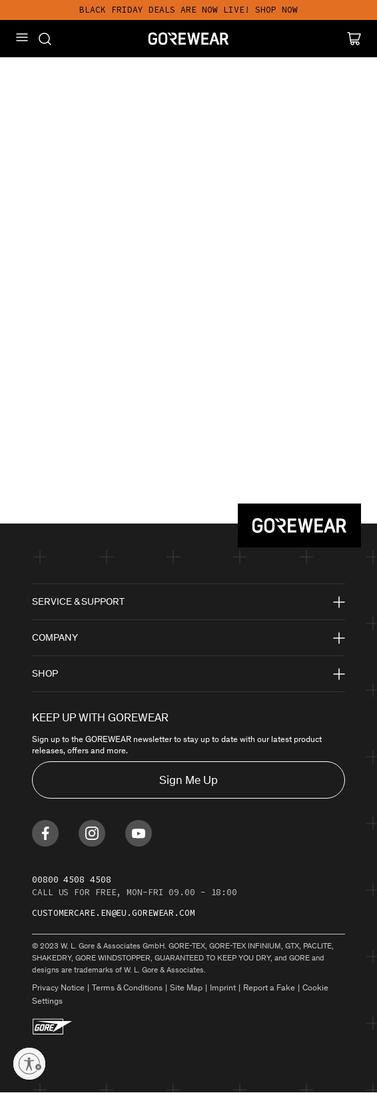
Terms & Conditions (127, 987)
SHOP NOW (276, 9)
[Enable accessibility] (29, 1064)
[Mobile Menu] (22, 37)
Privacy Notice (58, 987)
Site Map (186, 987)
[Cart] (354, 38)
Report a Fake (269, 987)
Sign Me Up (188, 780)
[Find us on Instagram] (92, 833)
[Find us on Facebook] (45, 833)
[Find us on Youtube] (138, 833)
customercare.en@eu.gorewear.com (113, 912)
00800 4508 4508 (71, 879)
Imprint (223, 987)
